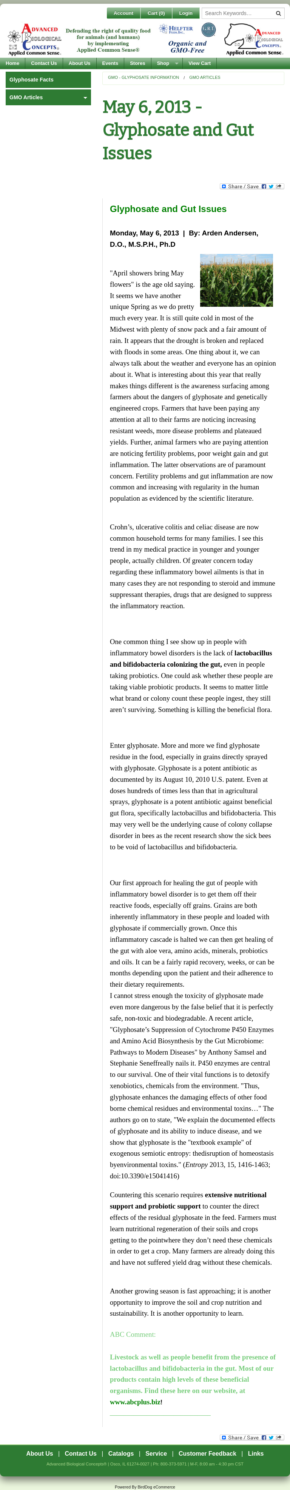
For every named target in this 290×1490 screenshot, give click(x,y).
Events (110, 63)
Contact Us (44, 63)
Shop (163, 63)
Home (12, 63)
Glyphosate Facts (31, 80)
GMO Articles (204, 77)
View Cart (199, 63)
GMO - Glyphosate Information (143, 77)
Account (123, 13)
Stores (137, 63)
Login (186, 13)
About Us (80, 63)
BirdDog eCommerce (156, 1487)
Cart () (156, 13)
